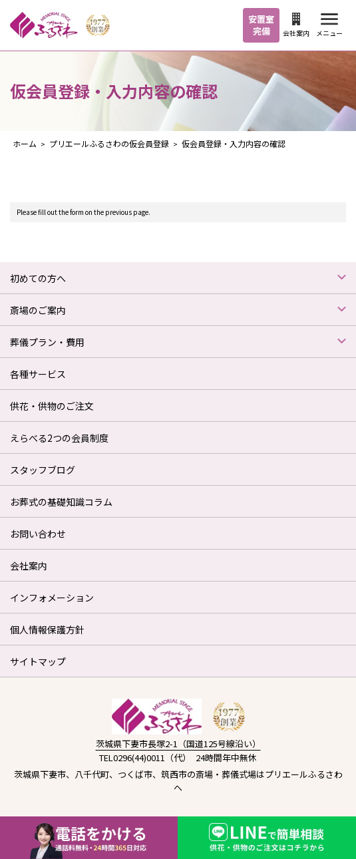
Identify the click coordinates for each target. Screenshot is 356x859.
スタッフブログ (42, 469)
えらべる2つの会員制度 (59, 437)
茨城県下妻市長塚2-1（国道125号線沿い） (178, 743)
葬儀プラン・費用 (47, 342)
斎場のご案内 (38, 310)
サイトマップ (38, 661)
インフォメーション (52, 597)
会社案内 (296, 25)
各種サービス (38, 374)
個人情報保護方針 (47, 629)
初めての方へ (38, 278)
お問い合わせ (38, 533)
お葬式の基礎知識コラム (61, 501)
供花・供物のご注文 (52, 406)
